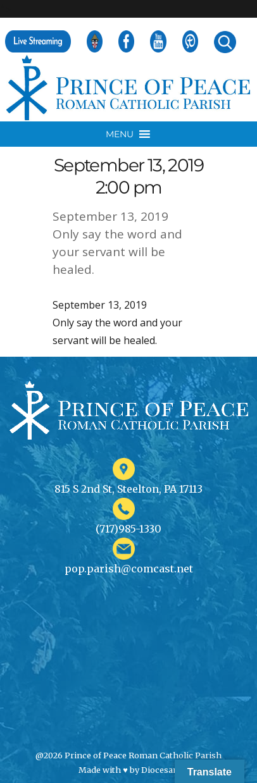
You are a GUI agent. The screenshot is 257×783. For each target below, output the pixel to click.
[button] (120, 134)
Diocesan (160, 770)
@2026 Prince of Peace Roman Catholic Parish (128, 755)
